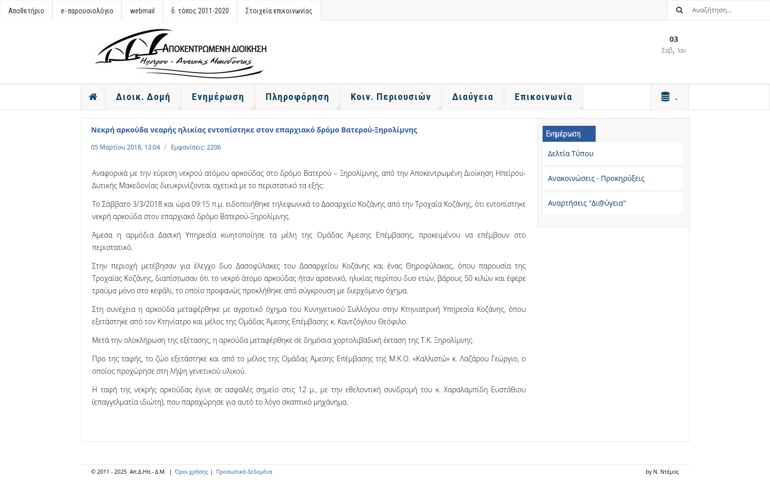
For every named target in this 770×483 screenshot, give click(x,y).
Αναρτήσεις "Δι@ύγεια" (587, 203)
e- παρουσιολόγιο (87, 11)
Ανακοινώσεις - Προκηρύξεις (596, 178)
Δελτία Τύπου (571, 153)
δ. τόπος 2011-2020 (200, 11)
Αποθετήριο (26, 11)
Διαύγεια (473, 97)
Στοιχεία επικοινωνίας (279, 11)
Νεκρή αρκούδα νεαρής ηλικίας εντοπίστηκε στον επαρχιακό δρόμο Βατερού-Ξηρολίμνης (254, 130)
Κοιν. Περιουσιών (396, 100)
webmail (142, 11)
